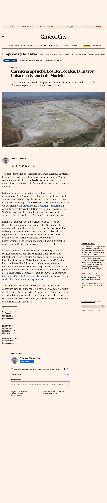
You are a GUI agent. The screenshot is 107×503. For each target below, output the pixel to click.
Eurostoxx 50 (65, 27)
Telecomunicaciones (51, 54)
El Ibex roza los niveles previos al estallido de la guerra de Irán (92, 285)
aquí (56, 393)
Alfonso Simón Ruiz (20, 158)
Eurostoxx (90, 310)
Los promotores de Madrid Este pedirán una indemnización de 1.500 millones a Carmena (9, 316)
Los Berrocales (15, 384)
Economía (30, 45)
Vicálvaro (24, 384)
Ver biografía (27, 361)
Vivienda (45, 384)
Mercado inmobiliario (81, 54)
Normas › (67, 374)
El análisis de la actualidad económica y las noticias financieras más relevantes (37, 369)
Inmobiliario (15, 68)
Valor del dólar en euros (88, 27)
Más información (16, 395)
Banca (42, 54)
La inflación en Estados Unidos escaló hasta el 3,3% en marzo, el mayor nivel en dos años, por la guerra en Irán (91, 277)
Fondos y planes (48, 45)
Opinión (66, 45)
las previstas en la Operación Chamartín (39, 205)
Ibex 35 (8, 27)
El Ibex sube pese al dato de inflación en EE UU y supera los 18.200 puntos (40, 60)
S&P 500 (25, 27)
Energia (61, 54)
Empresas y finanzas (13, 45)
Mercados (23, 45)
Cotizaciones (38, 45)
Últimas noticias (58, 45)
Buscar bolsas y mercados (91, 301)
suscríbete (87, 46)
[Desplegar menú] (3, 36)
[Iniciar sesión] (98, 46)
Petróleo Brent (44, 27)
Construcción (69, 54)
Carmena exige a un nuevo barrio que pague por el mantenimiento (9, 341)
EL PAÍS (73, 45)
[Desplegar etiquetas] (68, 384)
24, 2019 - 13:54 (18, 161)
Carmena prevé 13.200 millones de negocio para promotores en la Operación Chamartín (9, 329)
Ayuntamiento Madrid (56, 384)
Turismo (91, 54)
